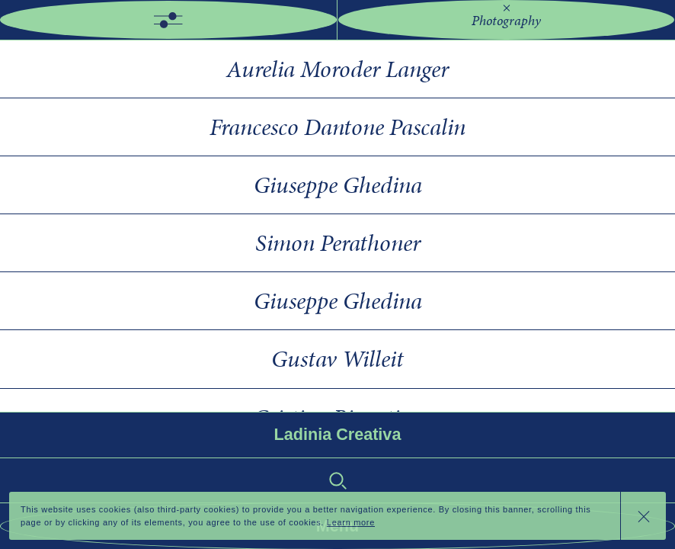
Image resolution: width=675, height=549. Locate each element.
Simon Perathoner (338, 242)
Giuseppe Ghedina (338, 185)
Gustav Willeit (337, 358)
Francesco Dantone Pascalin (337, 127)
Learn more (351, 522)
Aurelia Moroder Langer (337, 69)
